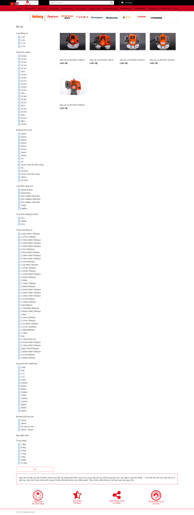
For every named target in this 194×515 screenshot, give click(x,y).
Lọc (34, 469)
